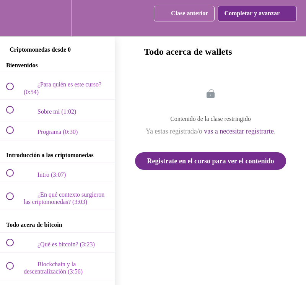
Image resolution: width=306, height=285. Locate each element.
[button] (14, 18)
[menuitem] (57, 18)
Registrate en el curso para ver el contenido (210, 161)
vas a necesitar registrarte (238, 131)
